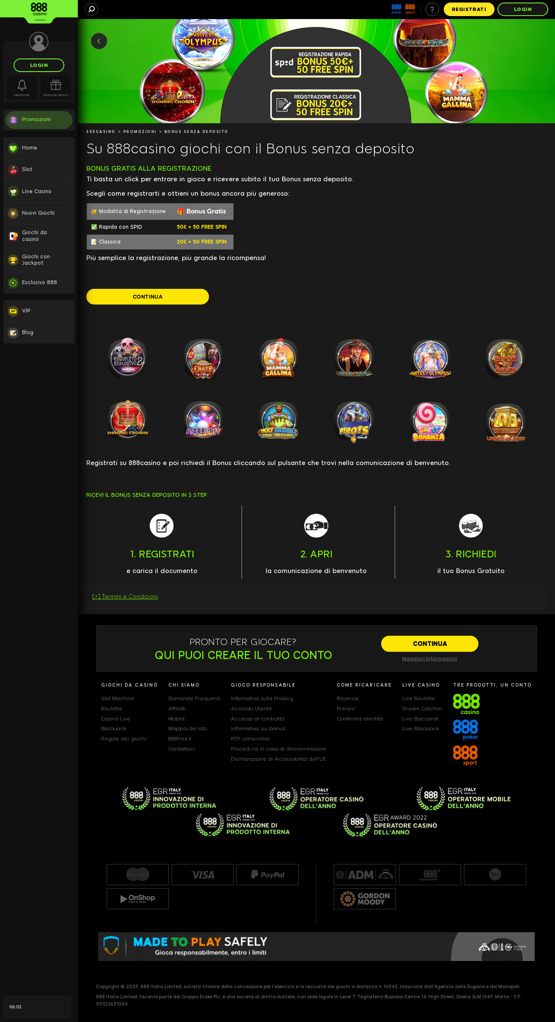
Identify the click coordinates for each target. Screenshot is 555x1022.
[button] (316, 599)
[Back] (99, 41)
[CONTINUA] (147, 296)
